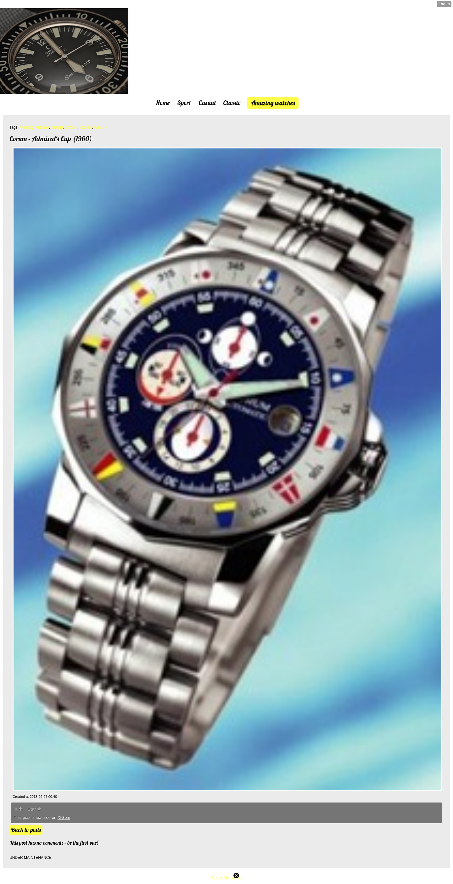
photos (70, 127)
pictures (85, 127)
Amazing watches (34, 127)
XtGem (64, 817)
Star (34, 809)
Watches (101, 127)
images (57, 127)
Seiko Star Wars (226, 878)
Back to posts (26, 829)
